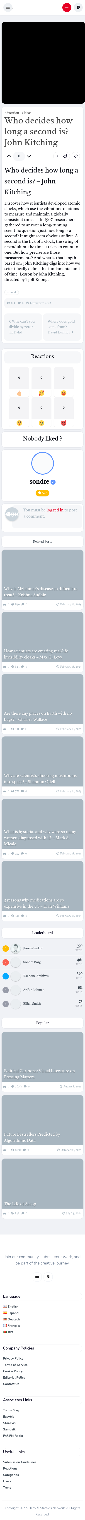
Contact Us (11, 1384)
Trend (7, 1487)
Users (7, 1481)
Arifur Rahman (34, 990)
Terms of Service (15, 1365)
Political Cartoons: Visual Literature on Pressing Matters (39, 1074)
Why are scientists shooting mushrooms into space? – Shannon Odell (40, 779)
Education (11, 113)
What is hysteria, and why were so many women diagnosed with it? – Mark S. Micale (40, 838)
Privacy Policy (13, 1358)
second (11, 292)
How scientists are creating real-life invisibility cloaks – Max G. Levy (36, 654)
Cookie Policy (13, 1371)
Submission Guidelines (19, 1462)
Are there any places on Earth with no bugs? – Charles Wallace (38, 716)
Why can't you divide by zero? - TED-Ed (22, 326)
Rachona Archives (36, 976)
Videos (27, 113)
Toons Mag (11, 1410)
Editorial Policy (14, 1377)
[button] (7, 7)
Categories (11, 1475)
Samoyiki (10, 1429)
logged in (54, 510)
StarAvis (9, 1423)
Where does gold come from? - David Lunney (61, 327)
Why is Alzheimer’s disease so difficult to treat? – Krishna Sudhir (41, 592)
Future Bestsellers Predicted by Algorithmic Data (32, 1137)
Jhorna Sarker (33, 948)
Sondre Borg (32, 962)
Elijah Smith (32, 1003)
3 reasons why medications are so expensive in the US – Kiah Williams (36, 903)
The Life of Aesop (20, 1204)
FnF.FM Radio (13, 1436)
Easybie (9, 1417)
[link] (76, 156)
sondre (42, 482)
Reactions (10, 1468)
